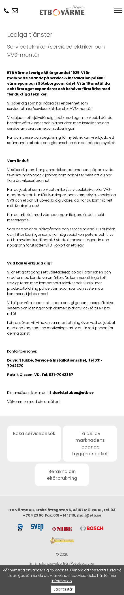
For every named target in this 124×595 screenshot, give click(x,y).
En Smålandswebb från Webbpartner (62, 563)
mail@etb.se (89, 515)
